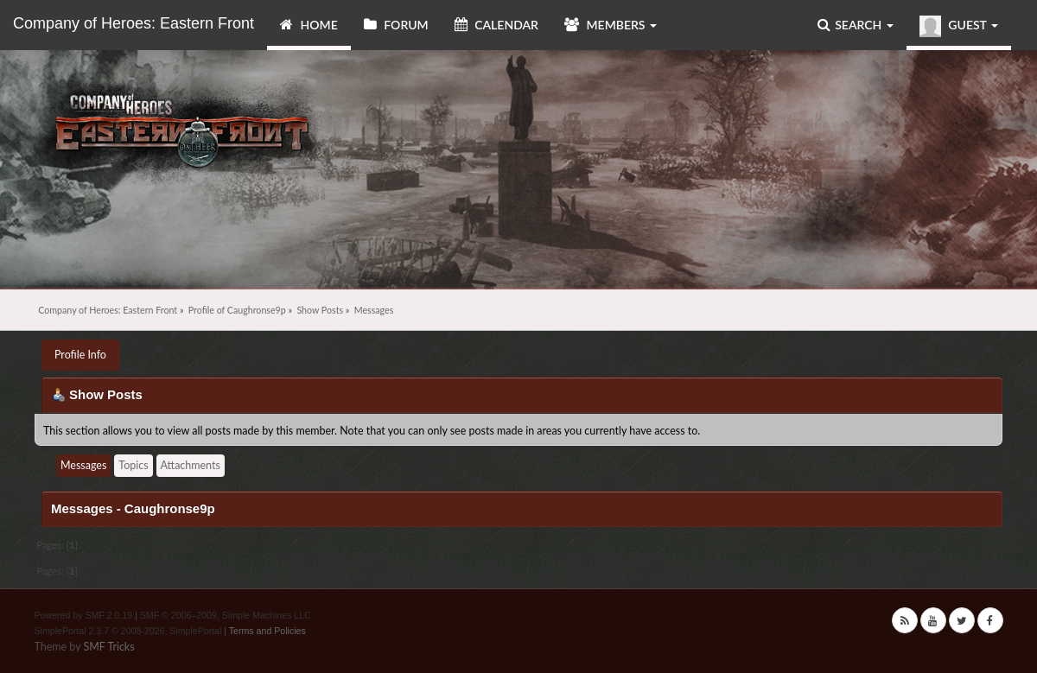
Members (610, 24)
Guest (958, 26)
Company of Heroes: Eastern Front (133, 23)
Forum (396, 24)
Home (309, 24)
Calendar (496, 24)
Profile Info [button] (80, 354)
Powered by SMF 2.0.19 (84, 615)
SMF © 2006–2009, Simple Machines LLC (225, 615)
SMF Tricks (108, 646)
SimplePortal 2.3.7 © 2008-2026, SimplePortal (128, 630)
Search (856, 24)
